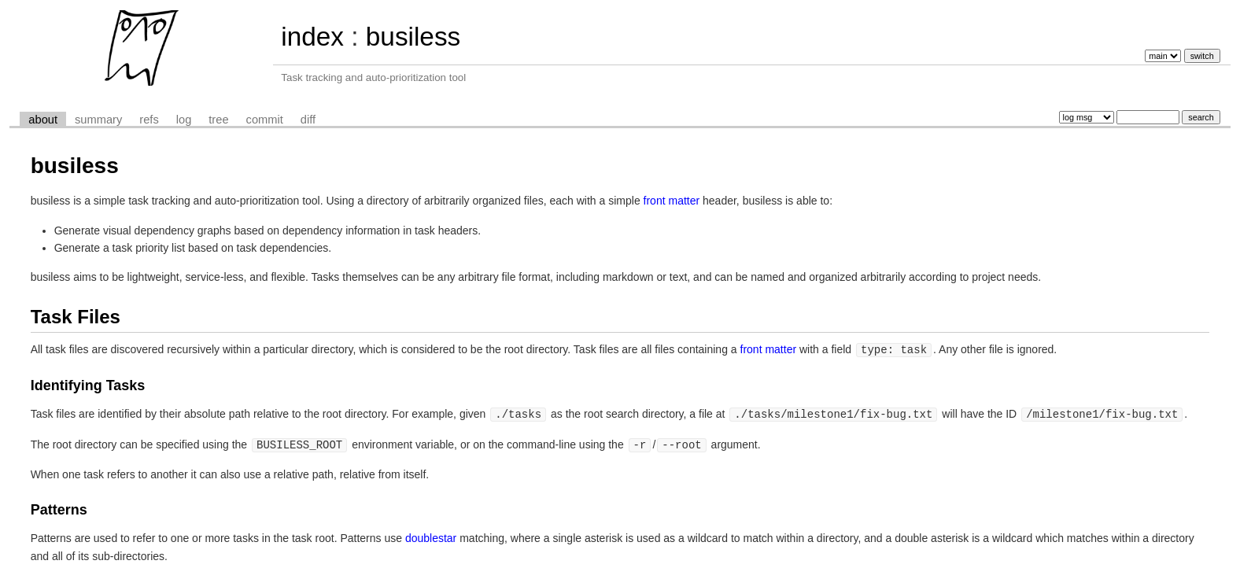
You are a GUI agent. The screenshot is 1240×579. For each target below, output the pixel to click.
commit (264, 119)
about (42, 119)
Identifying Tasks (88, 385)
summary (98, 119)
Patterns (59, 507)
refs (148, 119)
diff (308, 119)
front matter (672, 200)
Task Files (75, 316)
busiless (413, 36)
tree (218, 119)
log (184, 119)
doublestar (430, 535)
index (312, 36)
